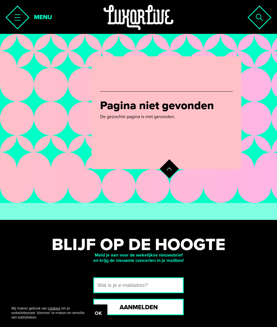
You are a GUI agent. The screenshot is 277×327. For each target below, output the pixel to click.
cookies (54, 308)
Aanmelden (139, 307)
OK (98, 313)
